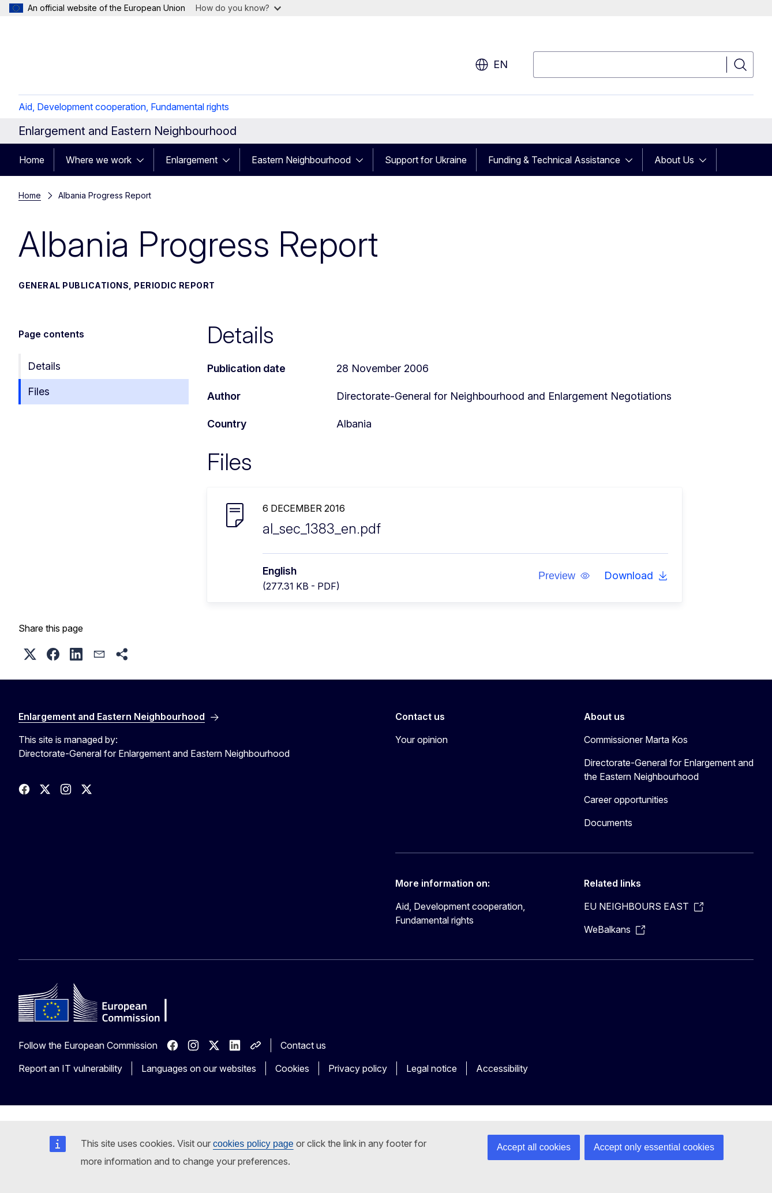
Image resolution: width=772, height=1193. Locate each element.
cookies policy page (253, 1144)
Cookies (292, 1068)
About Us (674, 160)
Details (44, 366)
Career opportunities (626, 799)
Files (39, 391)
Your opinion (421, 739)
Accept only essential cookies (654, 1147)
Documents (608, 822)
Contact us (303, 1045)
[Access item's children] (143, 160)
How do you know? (238, 8)
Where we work (99, 160)
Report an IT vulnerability (70, 1068)
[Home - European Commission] (111, 58)
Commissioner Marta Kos (636, 739)
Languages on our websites (198, 1068)
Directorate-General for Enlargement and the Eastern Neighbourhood (669, 769)
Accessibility (502, 1068)
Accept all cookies (534, 1147)
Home (31, 160)
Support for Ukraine (426, 160)
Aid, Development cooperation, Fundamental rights (123, 106)
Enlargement (192, 160)
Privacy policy (357, 1068)
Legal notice (431, 1068)
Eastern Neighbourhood (301, 160)
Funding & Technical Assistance (554, 160)
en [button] (491, 65)
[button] (564, 575)
